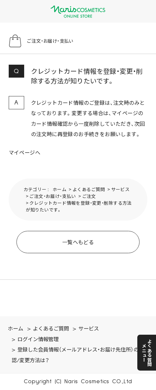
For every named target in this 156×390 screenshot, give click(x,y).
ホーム (59, 189)
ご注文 (89, 196)
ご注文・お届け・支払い (52, 196)
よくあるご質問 (89, 189)
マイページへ (24, 152)
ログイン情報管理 (38, 339)
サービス (120, 189)
